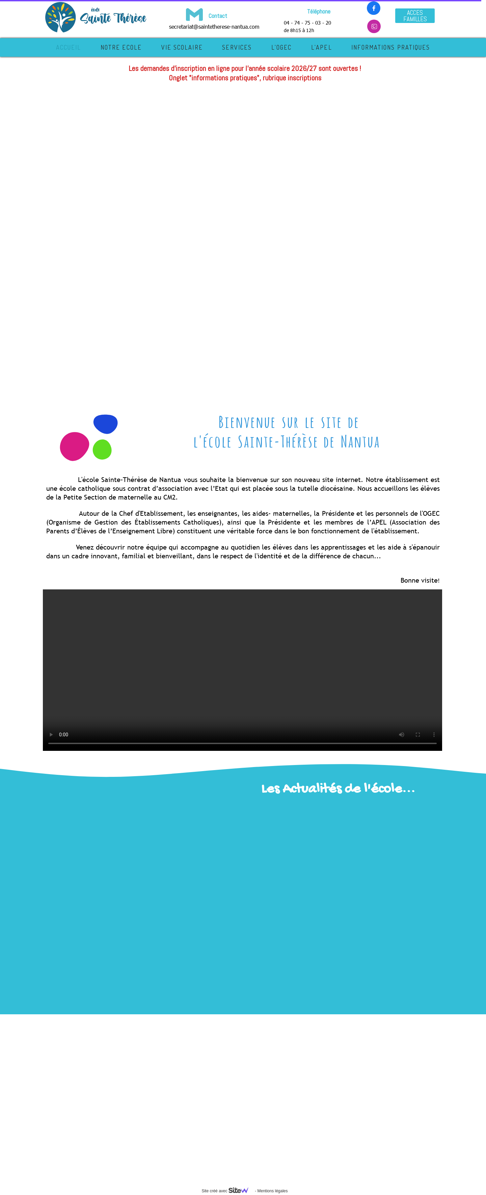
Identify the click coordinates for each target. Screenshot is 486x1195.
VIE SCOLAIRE (182, 47)
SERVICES (237, 47)
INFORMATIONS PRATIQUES (390, 47)
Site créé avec (227, 1191)
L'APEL (321, 47)
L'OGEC (281, 47)
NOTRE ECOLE (121, 47)
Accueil (68, 47)
